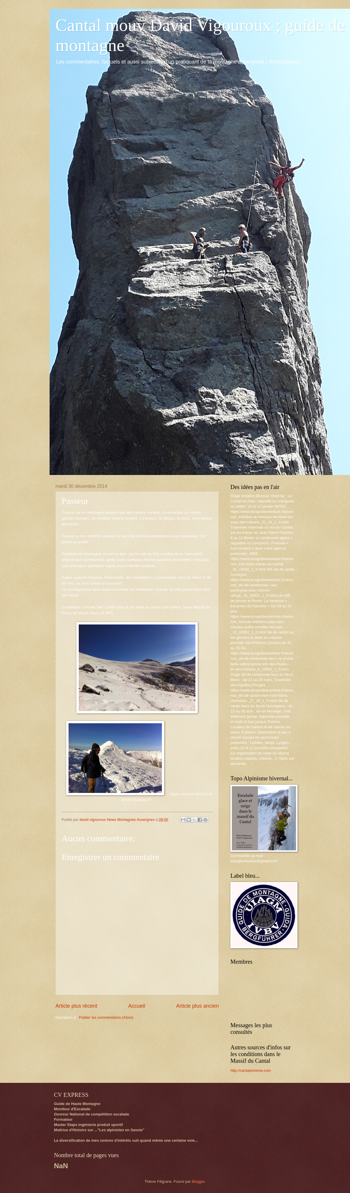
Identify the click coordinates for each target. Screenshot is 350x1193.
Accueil (136, 1006)
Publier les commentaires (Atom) (106, 1017)
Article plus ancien (197, 1006)
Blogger (198, 1181)
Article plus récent (76, 1006)
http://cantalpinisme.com (250, 1070)
